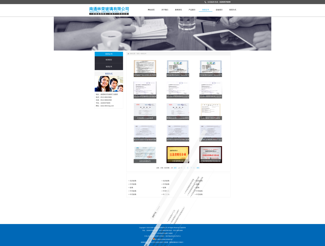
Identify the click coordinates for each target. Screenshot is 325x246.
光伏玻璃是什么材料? (185, 206)
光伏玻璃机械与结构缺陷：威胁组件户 (213, 201)
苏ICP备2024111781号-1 (173, 236)
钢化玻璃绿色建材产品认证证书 (188, 75)
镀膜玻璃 (172, 242)
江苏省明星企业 (188, 161)
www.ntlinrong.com (97, 106)
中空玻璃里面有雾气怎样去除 (151, 216)
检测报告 (98, 60)
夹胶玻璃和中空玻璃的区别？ (182, 203)
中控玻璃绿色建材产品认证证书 (221, 75)
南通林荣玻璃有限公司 (160, 227)
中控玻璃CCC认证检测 (155, 118)
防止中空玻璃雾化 (216, 190)
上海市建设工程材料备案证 (221, 118)
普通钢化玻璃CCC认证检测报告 (188, 118)
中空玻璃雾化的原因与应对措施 (150, 213)
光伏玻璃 (133, 181)
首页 (148, 53)
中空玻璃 (133, 184)
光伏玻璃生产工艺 (187, 209)
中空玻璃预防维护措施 (154, 219)
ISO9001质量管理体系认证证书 (221, 96)
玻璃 (197, 184)
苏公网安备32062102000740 (162, 239)
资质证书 (98, 67)
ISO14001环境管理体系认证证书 (188, 96)
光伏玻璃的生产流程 (217, 193)
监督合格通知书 (155, 161)
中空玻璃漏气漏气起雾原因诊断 (214, 198)
